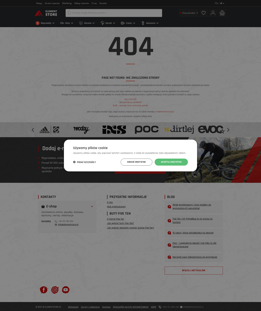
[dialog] (130, 155)
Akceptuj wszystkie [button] (170, 161)
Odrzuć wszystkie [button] (134, 161)
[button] (84, 162)
